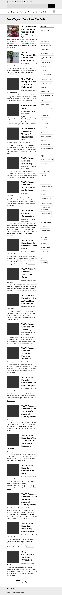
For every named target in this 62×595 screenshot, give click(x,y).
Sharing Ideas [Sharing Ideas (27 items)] (44, 70)
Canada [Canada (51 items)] (43, 119)
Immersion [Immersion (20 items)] (49, 132)
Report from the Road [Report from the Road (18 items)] (46, 66)
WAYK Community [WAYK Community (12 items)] (46, 91)
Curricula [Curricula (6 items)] (43, 38)
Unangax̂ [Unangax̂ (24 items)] (43, 234)
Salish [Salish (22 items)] (42, 167)
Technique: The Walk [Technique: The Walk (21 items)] (46, 217)
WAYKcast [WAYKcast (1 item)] (43, 87)
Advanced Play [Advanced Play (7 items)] (45, 30)
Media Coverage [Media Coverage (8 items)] (45, 49)
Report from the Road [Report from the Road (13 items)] (46, 163)
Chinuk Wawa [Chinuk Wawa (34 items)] (44, 123)
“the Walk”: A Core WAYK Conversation (27, 213)
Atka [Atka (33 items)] (42, 112)
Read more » (11, 47)
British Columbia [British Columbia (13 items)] (45, 115)
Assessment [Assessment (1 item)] (44, 34)
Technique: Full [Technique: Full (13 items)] (45, 190)
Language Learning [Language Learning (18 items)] (46, 144)
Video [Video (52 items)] (50, 79)
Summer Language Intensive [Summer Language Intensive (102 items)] (46, 75)
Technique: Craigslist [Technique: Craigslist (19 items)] (46, 186)
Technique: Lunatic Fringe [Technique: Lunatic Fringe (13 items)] (46, 199)
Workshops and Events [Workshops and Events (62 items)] (47, 95)
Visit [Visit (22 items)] (47, 251)
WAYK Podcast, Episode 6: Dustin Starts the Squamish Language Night (29, 499)
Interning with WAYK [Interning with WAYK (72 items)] (46, 45)
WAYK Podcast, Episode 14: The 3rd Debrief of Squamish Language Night (28, 411)
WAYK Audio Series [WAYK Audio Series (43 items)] (46, 83)
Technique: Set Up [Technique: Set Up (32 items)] (46, 213)
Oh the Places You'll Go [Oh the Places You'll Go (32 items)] (47, 53)
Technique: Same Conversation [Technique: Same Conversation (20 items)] (45, 208)
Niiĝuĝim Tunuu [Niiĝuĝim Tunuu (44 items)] (45, 156)
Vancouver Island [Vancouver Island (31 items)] (45, 247)
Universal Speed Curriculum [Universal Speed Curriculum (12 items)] (45, 238)
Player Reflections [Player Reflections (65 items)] (45, 62)
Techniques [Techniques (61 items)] (44, 79)
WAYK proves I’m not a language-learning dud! (29, 29)
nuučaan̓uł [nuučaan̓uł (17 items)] (43, 159)
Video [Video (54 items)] (42, 251)
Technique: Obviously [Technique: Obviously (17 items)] (46, 203)
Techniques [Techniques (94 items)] (44, 226)
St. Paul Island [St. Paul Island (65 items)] (44, 179)
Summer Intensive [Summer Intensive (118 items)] (45, 182)
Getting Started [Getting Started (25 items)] (45, 41)
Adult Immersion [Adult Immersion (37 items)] (45, 104)
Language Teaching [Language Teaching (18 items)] (46, 152)
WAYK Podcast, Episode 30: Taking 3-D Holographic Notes (28, 134)
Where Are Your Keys (27, 11)
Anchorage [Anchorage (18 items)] (49, 108)
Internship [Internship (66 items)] (48, 136)
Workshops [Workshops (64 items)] (44, 262)
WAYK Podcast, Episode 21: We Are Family (28, 327)
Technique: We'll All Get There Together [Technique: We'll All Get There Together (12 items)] (46, 221)
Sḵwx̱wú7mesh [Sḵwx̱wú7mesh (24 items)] (45, 171)
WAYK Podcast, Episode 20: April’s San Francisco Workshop (28, 353)
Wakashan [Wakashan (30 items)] (43, 255)
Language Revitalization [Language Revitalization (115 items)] (47, 148)
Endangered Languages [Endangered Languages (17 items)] (44, 128)
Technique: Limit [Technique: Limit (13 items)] (45, 194)
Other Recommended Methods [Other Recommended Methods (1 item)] (46, 58)
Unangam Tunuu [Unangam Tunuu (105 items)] (45, 230)
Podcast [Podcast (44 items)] (50, 159)
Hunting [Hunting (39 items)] (43, 132)
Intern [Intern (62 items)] (42, 136)
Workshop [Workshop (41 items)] (43, 258)
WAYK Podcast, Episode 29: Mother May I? (28, 161)
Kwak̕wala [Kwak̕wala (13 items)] (43, 140)
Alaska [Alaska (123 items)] (42, 108)
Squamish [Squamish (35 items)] (43, 175)
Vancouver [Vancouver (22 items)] (43, 243)
